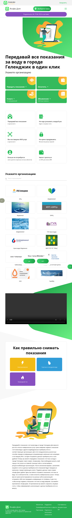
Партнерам (39, 510)
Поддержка (48, 504)
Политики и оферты (51, 507)
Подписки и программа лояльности (48, 512)
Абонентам (39, 504)
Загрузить (63, 3)
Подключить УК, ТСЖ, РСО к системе (36, 14)
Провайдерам (40, 507)
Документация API (62, 508)
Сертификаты (62, 504)
